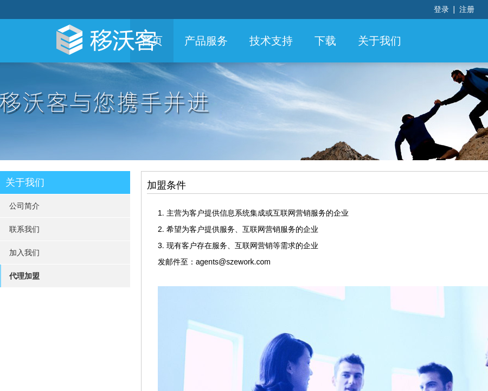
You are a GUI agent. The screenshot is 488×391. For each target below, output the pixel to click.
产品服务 (206, 41)
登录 (442, 9)
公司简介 (24, 205)
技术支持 (271, 41)
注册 (466, 9)
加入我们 (24, 252)
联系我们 (24, 229)
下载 (325, 41)
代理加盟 (24, 276)
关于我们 (379, 41)
